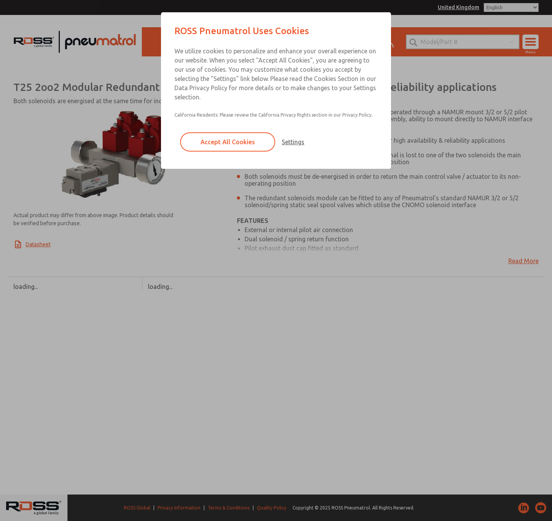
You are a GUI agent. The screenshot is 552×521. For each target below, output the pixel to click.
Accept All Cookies (227, 141)
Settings (293, 141)
